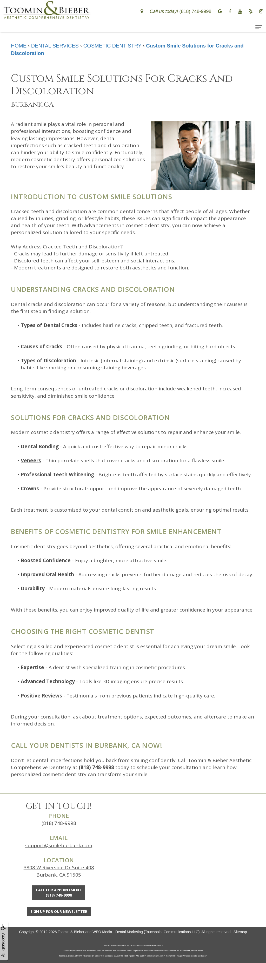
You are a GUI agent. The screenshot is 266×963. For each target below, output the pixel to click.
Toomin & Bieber (71, 932)
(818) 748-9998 (59, 823)
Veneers (31, 460)
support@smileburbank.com (58, 845)
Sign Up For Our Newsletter (58, 911)
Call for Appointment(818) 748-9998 (59, 892)
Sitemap (240, 932)
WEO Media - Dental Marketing (117, 932)
